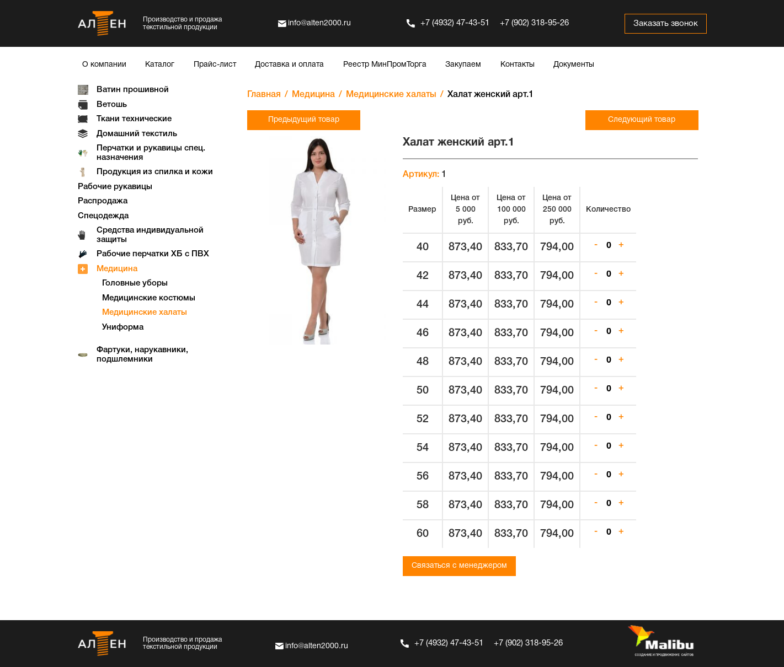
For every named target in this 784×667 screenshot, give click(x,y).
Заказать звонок (664, 24)
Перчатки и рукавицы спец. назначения (151, 153)
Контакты (517, 64)
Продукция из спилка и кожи (155, 172)
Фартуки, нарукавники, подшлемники (142, 354)
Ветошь (112, 105)
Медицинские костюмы (148, 298)
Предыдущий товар (303, 119)
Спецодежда (103, 216)
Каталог (159, 64)
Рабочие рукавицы (115, 187)
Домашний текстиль (137, 134)
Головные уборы (135, 283)
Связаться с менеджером (459, 565)
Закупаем (463, 64)
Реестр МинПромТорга (384, 64)
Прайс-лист (215, 64)
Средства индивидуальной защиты (150, 235)
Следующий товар (641, 119)
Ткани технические (134, 119)
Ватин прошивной (133, 90)
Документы (573, 64)
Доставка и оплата (289, 64)
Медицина (117, 269)
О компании (104, 64)
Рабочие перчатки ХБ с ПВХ (153, 254)
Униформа (122, 327)
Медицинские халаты (144, 312)
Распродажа (102, 201)
